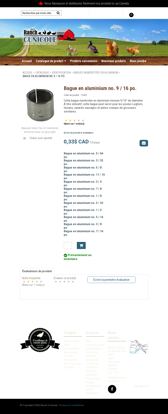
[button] (131, 13)
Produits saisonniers (84, 61)
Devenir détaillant (91, 372)
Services (92, 333)
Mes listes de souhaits (72, 365)
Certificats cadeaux (92, 354)
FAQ (88, 341)
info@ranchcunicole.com (117, 379)
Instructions (93, 378)
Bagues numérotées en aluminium (96, 72)
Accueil (27, 61)
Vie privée (92, 359)
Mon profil (70, 359)
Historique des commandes (95, 346)
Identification (61, 72)
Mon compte (71, 341)
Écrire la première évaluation (78, 133)
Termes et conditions (92, 365)
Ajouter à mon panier (81, 245)
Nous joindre (138, 61)
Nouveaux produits (113, 61)
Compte (70, 333)
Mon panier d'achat (71, 354)
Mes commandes (71, 346)
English (142, 13)
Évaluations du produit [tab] (37, 271)
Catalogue (42, 72)
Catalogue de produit (51, 61)
